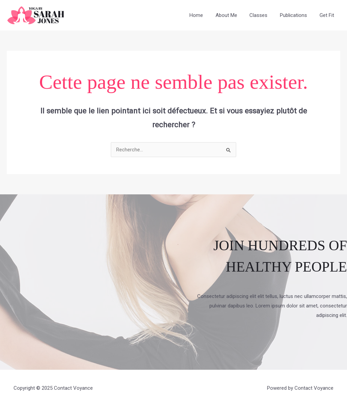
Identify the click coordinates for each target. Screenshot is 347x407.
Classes (264, 15)
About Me (234, 15)
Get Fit (328, 15)
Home (206, 15)
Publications (296, 15)
